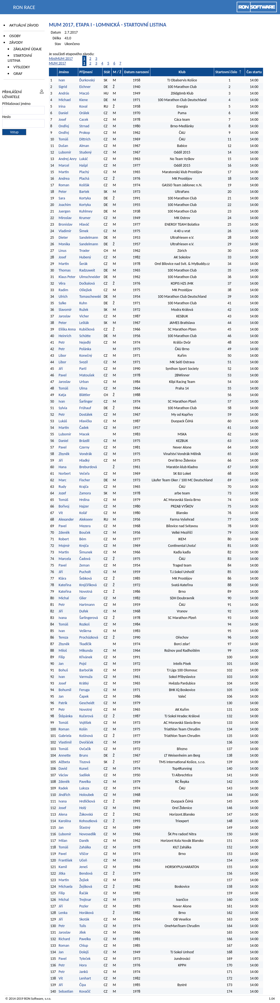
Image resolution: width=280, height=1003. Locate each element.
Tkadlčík (85, 644)
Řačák (83, 893)
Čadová (84, 558)
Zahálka (85, 847)
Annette (65, 755)
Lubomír (65, 152)
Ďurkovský (87, 80)
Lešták (84, 322)
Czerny (84, 447)
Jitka (62, 873)
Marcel (64, 165)
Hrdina (84, 499)
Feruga (84, 690)
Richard (64, 939)
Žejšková (85, 886)
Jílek (82, 932)
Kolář (83, 513)
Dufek (83, 611)
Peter (62, 191)
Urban (84, 381)
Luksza (84, 788)
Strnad (84, 126)
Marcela (65, 558)
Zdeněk (64, 532)
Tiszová (84, 762)
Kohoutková (88, 821)
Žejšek (84, 880)
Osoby (15, 35)
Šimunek (85, 552)
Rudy (62, 486)
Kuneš (83, 768)
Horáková (86, 912)
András (64, 93)
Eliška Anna (67, 329)
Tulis (82, 926)
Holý (82, 808)
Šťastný (84, 827)
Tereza (63, 637)
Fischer (84, 480)
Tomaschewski (90, 296)
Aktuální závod (24, 25)
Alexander (66, 519)
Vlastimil (65, 742)
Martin (64, 172)
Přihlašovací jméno (16, 103)
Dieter (63, 237)
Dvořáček (86, 742)
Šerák (83, 263)
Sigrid (63, 86)
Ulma (83, 388)
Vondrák (85, 454)
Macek (84, 434)
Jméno (64, 72)
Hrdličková (87, 801)
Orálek (84, 113)
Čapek (84, 696)
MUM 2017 (57, 63)
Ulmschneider (89, 277)
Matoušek (86, 375)
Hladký (84, 460)
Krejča (84, 545)
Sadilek (84, 775)
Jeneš (83, 867)
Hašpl (83, 165)
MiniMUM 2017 (61, 58)
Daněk (84, 840)
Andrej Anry (68, 159)
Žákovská (86, 814)
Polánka (85, 349)
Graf (17, 73)
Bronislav (65, 224)
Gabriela (65, 735)
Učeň (83, 860)
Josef (62, 119)
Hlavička (85, 421)
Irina (62, 106)
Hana (62, 467)
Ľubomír (65, 834)
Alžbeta (64, 762)
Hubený (85, 257)
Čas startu (254, 72)
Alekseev (86, 519)
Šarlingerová (88, 617)
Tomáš (63, 139)
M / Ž (117, 72)
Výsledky (21, 66)
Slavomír (65, 309)
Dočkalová (87, 283)
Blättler (84, 395)
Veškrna (85, 631)
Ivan (62, 80)
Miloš (63, 650)
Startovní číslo (226, 72)
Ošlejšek (85, 290)
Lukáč (83, 159)
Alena (63, 814)
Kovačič (85, 991)
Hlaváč (84, 224)
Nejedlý (85, 342)
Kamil (63, 867)
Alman (84, 145)
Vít (61, 513)
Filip (62, 657)
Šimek (83, 231)
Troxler (84, 250)
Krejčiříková (88, 585)
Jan (61, 663)
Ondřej (64, 126)
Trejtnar (85, 899)
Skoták (84, 919)
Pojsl (82, 663)
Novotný (85, 709)
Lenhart (85, 978)
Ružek (83, 309)
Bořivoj (64, 506)
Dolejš (84, 952)
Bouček (84, 532)
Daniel (63, 113)
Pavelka (85, 781)
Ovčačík (85, 749)
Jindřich (64, 794)
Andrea (64, 178)
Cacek (83, 119)
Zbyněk (64, 454)
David (63, 768)
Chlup (83, 945)
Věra (62, 283)
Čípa (82, 985)
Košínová (86, 735)
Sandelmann (88, 237)
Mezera (85, 526)
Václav (63, 775)
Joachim (65, 204)
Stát (107, 72)
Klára (62, 578)
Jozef (62, 493)
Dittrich (85, 139)
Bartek (84, 191)
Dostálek (85, 414)
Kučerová (86, 716)
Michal (64, 598)
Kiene (84, 100)
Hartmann (87, 604)
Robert (64, 539)
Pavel (62, 375)
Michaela (65, 886)
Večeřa (84, 473)
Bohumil (65, 690)
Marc (62, 480)
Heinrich (65, 336)
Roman (64, 185)
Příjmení (86, 72)
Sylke (62, 303)
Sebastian (66, 991)
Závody (16, 42)
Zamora (85, 493)
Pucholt (85, 572)
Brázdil (84, 440)
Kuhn (83, 303)
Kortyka (85, 198)
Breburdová (88, 467)
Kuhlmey (85, 211)
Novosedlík (87, 834)
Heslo (6, 116)
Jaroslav (64, 316)
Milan (63, 840)
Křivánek (85, 657)
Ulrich (63, 296)
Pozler (84, 906)
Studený (85, 152)
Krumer (85, 218)
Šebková (85, 578)
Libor (62, 355)
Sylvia (63, 408)
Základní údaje (27, 48)
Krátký (84, 683)
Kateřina (65, 585)
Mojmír (64, 545)
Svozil (83, 362)
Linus (62, 250)
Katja (62, 395)
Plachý (84, 172)
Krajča (83, 486)
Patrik (63, 703)
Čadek (84, 427)
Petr (62, 342)
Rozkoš (84, 624)
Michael (65, 100)
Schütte (85, 336)
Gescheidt (86, 703)
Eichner (85, 86)
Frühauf (85, 408)
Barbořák (86, 670)
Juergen (64, 211)
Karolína (65, 821)
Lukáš (63, 421)
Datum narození (136, 72)
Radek (63, 788)
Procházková (88, 637)
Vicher (84, 316)
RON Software (33, 998)
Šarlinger (86, 401)
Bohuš (63, 670)
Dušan (63, 145)
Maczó (84, 93)
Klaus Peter (67, 277)
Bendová (85, 873)
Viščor (84, 853)
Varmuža (85, 676)
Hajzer (84, 506)
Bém (82, 539)
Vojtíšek (85, 722)
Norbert (65, 473)
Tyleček (85, 958)
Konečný (85, 355)
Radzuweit (87, 270)
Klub (182, 72)
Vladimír (65, 231)
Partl (82, 368)
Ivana (63, 617)
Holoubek (86, 794)
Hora (83, 965)
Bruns (83, 755)
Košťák (84, 185)
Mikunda (86, 650)
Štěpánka (65, 716)
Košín (83, 729)
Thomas (65, 270)
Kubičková (86, 329)
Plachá (84, 178)
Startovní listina (20, 58)
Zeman (84, 565)
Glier (82, 598)
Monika (64, 244)
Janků (83, 971)
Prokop (84, 132)
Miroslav (65, 218)
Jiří (61, 368)
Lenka (63, 912)
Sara (62, 198)
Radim (63, 290)
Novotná (85, 591)
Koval (83, 106)
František (65, 860)
